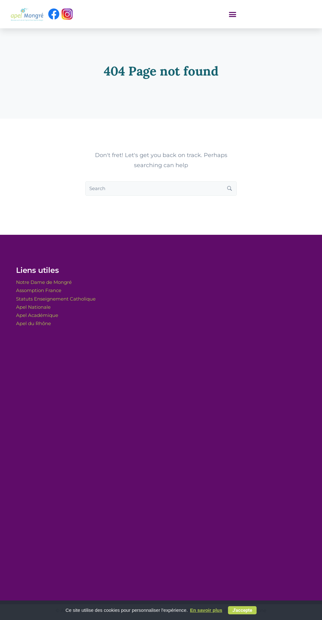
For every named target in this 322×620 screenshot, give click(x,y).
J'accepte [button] (242, 610)
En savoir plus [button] (206, 610)
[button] (233, 14)
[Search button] (229, 188)
